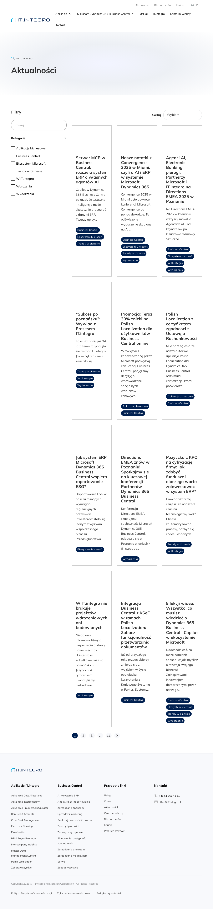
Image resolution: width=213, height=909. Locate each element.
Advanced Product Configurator (29, 806)
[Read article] (92, 137)
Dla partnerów (112, 817)
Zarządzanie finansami (71, 806)
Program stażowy (114, 829)
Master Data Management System (23, 852)
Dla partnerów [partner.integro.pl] (162, 5)
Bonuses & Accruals (22, 812)
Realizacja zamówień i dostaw (75, 818)
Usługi (144, 14)
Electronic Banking (22, 824)
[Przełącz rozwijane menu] (70, 14)
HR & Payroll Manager (24, 837)
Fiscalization (18, 831)
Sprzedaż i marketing (70, 812)
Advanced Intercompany (25, 800)
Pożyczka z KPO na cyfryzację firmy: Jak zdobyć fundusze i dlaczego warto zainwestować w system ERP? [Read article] (182, 472)
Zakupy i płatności (68, 824)
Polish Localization (21, 860)
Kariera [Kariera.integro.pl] (180, 5)
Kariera (108, 823)
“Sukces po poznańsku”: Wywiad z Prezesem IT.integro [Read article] (88, 322)
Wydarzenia (130, 259)
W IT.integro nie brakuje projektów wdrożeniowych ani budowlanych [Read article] (91, 614)
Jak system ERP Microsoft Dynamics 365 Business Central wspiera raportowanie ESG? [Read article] (91, 470)
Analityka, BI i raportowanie (74, 800)
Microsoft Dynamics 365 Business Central (103, 14)
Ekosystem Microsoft (90, 235)
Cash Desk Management (25, 818)
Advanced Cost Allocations (26, 794)
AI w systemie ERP (68, 794)
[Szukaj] (39, 124)
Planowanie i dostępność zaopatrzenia (72, 840)
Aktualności (142, 5)
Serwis (61, 860)
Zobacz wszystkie (21, 866)
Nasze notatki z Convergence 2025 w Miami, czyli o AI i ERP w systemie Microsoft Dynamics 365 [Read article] (136, 171)
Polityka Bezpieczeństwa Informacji (31, 892)
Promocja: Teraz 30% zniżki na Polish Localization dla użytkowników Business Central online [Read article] (136, 327)
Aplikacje (61, 14)
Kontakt (60, 25)
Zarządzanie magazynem (72, 854)
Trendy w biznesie (88, 242)
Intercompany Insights (24, 843)
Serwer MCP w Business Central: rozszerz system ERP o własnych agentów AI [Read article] (92, 168)
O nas (107, 800)
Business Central (87, 228)
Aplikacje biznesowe (135, 405)
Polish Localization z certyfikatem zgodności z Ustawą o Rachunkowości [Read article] (181, 325)
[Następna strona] (117, 734)
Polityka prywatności (109, 892)
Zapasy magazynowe (70, 831)
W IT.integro (175, 261)
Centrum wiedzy (180, 14)
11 (109, 734)
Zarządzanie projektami (71, 848)
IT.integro (159, 14)
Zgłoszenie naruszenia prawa (74, 892)
